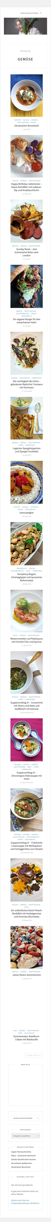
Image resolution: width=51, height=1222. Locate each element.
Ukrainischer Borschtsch (26, 125)
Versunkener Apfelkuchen (21, 1163)
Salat (28, 571)
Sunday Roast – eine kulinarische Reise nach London (26, 252)
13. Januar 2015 (26, 391)
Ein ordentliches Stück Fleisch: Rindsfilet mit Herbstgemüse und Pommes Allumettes (26, 913)
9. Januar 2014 (26, 645)
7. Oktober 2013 (26, 920)
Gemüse (34, 120)
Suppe (33, 122)
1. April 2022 (27, 129)
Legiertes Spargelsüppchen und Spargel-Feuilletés (27, 450)
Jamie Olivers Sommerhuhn (26, 974)
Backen (15, 443)
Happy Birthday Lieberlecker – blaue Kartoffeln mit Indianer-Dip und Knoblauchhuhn (26, 187)
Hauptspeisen (23, 122)
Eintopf (17, 120)
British (15, 246)
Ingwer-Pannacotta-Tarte (21, 1152)
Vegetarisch (26, 316)
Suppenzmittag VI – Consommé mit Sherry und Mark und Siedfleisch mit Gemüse (26, 705)
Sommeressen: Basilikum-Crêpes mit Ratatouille (26, 1038)
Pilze (26, 907)
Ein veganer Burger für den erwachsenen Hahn (26, 321)
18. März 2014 (26, 584)
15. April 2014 (26, 455)
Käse (20, 1033)
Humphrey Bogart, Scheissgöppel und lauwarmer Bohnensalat (26, 577)
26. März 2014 (26, 516)
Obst (30, 767)
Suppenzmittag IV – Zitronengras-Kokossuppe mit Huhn (26, 775)
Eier (15, 1031)
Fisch (15, 635)
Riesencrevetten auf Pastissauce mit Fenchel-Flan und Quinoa (26, 640)
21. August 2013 (27, 978)
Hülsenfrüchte (22, 313)
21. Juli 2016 (27, 326)
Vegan (33, 313)
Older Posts (33, 1055)
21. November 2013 (26, 853)
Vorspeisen (36, 378)
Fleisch (26, 120)
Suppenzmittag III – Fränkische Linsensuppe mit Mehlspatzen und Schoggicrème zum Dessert (26, 845)
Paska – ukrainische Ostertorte (23, 1155)
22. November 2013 (26, 782)
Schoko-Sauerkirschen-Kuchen (23, 1159)
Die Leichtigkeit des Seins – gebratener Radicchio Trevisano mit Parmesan (27, 384)
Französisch (22, 568)
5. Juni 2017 (27, 259)
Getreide (34, 507)
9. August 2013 (26, 1043)
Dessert (17, 764)
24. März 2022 (26, 194)
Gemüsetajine (27, 512)
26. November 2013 (26, 712)
